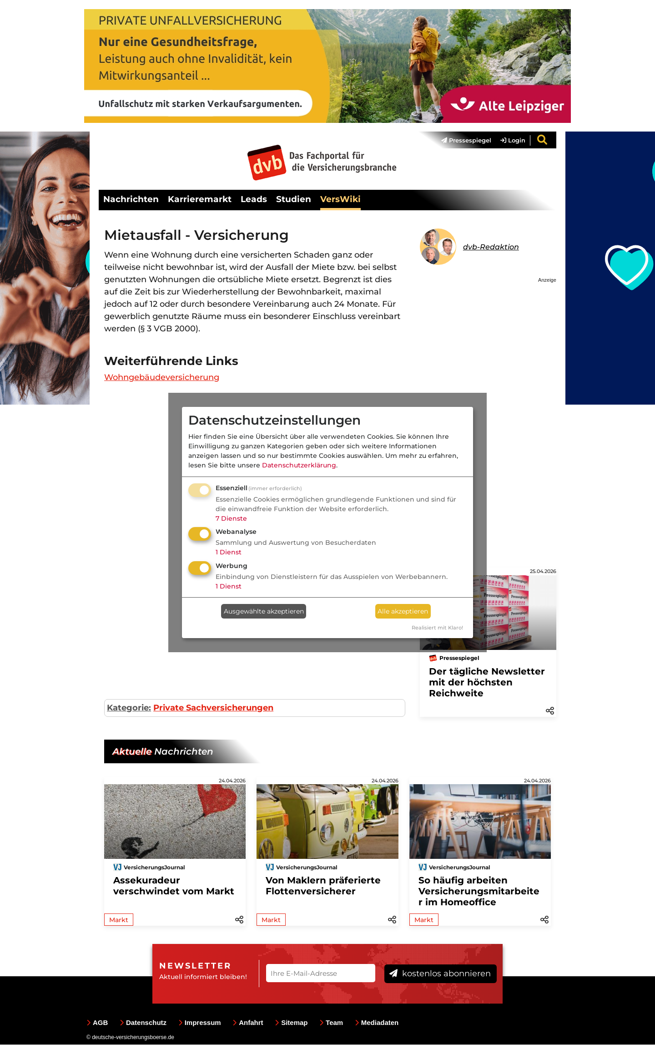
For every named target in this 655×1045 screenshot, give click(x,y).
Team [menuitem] (331, 1023)
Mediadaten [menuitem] (377, 1023)
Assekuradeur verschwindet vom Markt (173, 886)
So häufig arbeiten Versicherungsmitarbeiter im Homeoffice (478, 891)
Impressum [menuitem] (199, 1023)
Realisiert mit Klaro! (437, 627)
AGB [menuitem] (97, 1023)
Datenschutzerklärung (299, 465)
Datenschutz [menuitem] (143, 1023)
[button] (550, 710)
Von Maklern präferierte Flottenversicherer (323, 886)
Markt (118, 920)
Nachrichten (131, 199)
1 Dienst (229, 552)
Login (512, 140)
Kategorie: (129, 708)
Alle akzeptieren (403, 611)
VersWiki (340, 199)
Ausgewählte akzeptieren (264, 611)
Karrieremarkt (200, 199)
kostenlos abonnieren (440, 974)
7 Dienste (231, 518)
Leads (254, 199)
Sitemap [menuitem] (291, 1023)
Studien (293, 199)
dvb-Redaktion (491, 247)
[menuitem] (461, 141)
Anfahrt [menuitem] (247, 1023)
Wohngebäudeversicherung (161, 378)
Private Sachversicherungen (213, 708)
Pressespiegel (466, 140)
